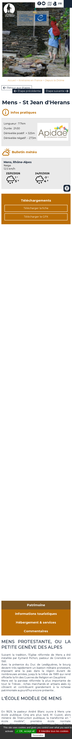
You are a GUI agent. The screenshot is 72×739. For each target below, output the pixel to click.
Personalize (38, 735)
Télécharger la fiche (35, 208)
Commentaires (36, 631)
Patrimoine (36, 605)
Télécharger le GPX (36, 216)
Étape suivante (55, 91)
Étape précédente (29, 91)
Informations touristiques (36, 614)
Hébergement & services (36, 622)
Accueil (12, 80)
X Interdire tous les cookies (53, 731)
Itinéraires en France (30, 80)
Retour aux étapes (18, 87)
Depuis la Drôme (54, 80)
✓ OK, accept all (25, 731)
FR (60, 3)
